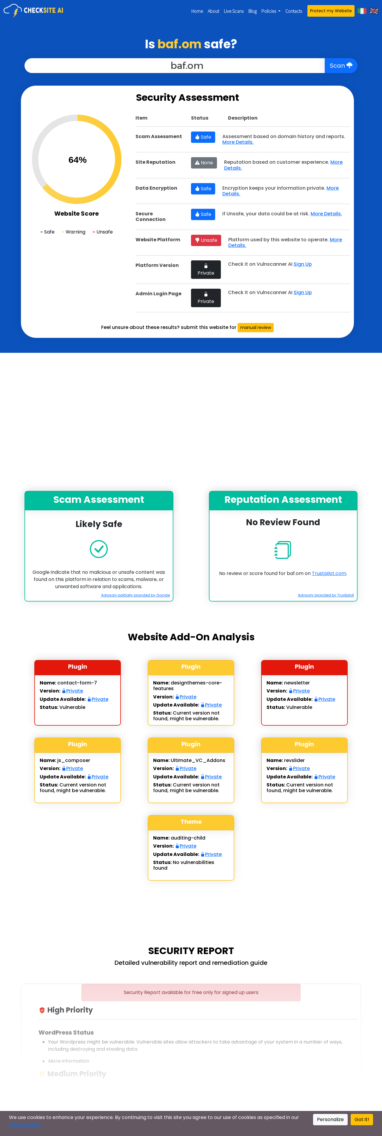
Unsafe (206, 240)
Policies (269, 11)
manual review (255, 327)
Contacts (293, 11)
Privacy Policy (25, 1124)
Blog (252, 11)
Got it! (362, 1119)
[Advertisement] (191, 422)
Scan (341, 65)
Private (206, 269)
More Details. (238, 142)
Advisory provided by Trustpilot (326, 595)
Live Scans (234, 11)
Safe (203, 137)
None (204, 162)
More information (63, 1061)
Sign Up (303, 264)
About (213, 11)
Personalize (330, 1119)
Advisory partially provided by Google (135, 595)
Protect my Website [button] (331, 11)
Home (197, 11)
